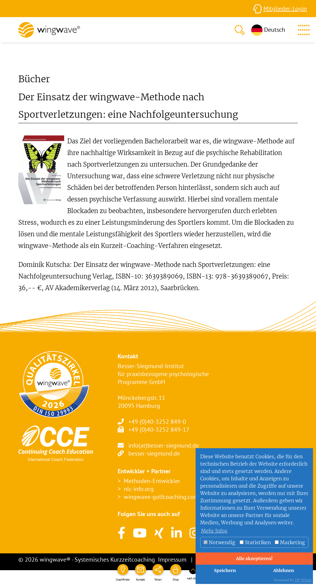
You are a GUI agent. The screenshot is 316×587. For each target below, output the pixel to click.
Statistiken (255, 542)
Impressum (172, 559)
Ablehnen (283, 570)
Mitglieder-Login (285, 9)
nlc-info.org (139, 489)
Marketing (290, 542)
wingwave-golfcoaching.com (161, 497)
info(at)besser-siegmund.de (163, 445)
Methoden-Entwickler (152, 481)
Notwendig (219, 542)
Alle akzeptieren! (254, 558)
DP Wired (303, 580)
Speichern (225, 570)
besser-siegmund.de (154, 453)
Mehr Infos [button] (214, 531)
